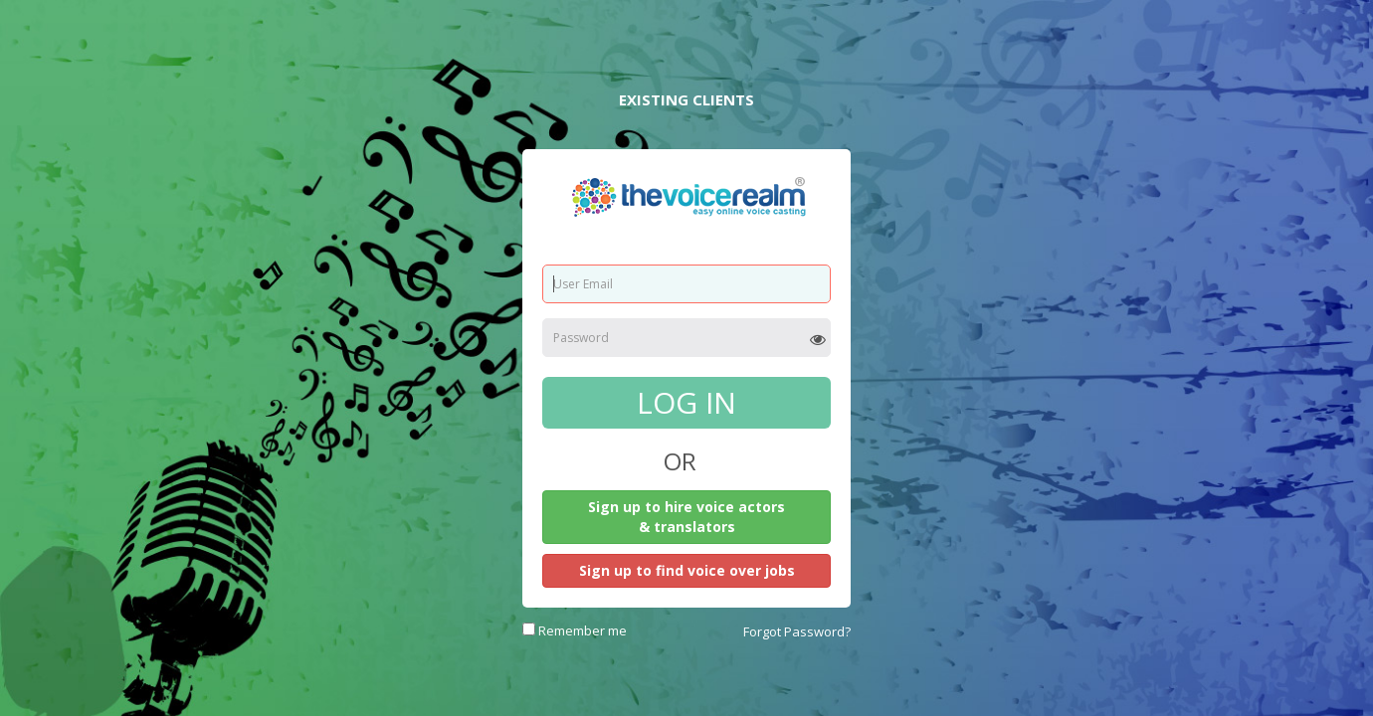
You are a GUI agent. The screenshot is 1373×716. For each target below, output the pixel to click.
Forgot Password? (797, 631)
